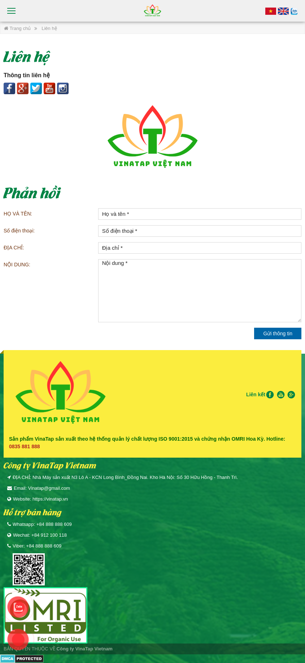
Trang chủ (17, 28)
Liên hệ (49, 28)
